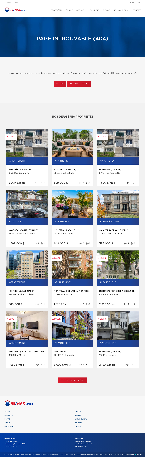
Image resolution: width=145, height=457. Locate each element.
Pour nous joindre (79, 84)
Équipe (69, 10)
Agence (80, 10)
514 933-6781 (13, 446)
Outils (7, 423)
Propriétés (56, 10)
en (139, 3)
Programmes (9, 426)
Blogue (106, 10)
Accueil (60, 84)
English (78, 426)
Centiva (138, 454)
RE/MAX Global (121, 10)
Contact (137, 10)
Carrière (94, 10)
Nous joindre (13, 3)
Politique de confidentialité (87, 454)
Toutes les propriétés (73, 380)
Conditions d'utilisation (107, 454)
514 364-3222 (83, 446)
